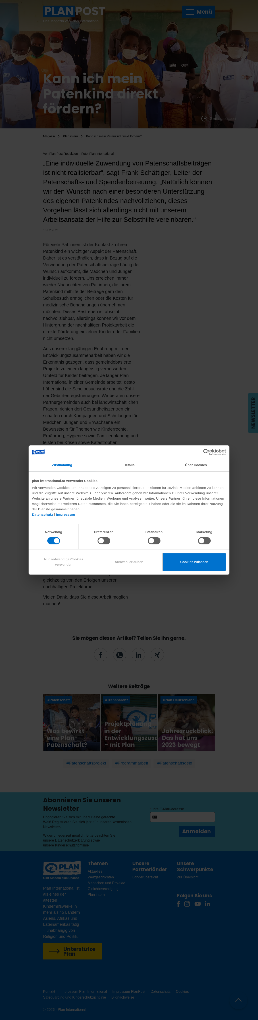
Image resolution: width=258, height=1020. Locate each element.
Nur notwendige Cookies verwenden (63, 561)
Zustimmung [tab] (62, 465)
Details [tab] (129, 465)
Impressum (65, 514)
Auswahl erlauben (129, 562)
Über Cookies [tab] (196, 465)
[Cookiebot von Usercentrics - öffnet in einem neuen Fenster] (206, 452)
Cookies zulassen (194, 562)
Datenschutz (42, 514)
